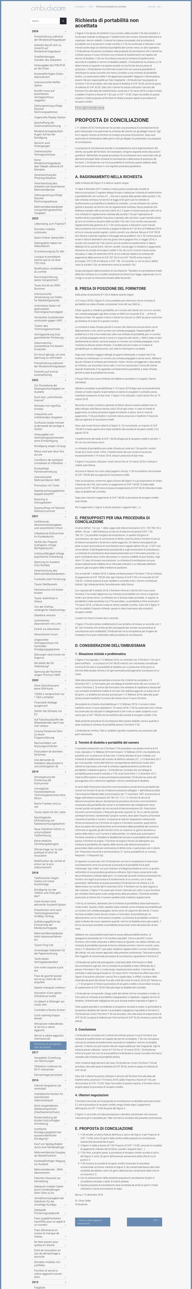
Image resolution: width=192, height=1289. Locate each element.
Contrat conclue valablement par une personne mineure (49, 1084)
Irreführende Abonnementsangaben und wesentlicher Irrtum (46, 376)
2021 (34, 369)
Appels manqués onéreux (46, 702)
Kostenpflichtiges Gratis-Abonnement (45, 64)
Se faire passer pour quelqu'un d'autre (48, 885)
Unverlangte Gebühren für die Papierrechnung (47, 679)
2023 (34, 152)
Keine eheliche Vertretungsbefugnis (43, 602)
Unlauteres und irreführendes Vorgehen (47, 296)
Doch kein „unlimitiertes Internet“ (49, 286)
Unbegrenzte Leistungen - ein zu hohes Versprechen (49, 1072)
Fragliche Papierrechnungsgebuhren (46, 915)
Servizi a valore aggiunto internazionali (45, 737)
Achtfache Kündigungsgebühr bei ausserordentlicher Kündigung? (49, 808)
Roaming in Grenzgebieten (46, 358)
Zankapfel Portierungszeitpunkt (48, 865)
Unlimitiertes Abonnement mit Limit (48, 450)
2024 (34, 31)
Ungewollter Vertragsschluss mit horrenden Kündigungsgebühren (49, 466)
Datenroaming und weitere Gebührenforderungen (46, 1204)
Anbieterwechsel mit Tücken (47, 1136)
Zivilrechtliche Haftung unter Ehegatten (47, 1263)
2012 (34, 1187)
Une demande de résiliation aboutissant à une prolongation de (48, 552)
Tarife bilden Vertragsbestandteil (49, 685)
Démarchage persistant (45, 769)
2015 (34, 910)
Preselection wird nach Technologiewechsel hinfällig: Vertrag (47, 650)
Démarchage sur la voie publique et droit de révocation (49, 609)
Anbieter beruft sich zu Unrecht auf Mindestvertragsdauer (48, 43)
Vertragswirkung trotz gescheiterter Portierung (45, 237)
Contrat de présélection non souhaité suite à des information (49, 976)
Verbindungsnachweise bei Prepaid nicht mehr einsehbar (47, 927)
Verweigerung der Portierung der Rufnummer (49, 564)
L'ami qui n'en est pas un (45, 1106)
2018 (91, 7)
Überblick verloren (42, 444)
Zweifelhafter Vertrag (44, 1017)
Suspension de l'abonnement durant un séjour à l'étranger (47, 1174)
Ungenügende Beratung (45, 1001)
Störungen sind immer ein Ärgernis (46, 473)
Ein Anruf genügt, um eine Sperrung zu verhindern (46, 251)
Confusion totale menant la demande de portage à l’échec (48, 303)
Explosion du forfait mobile (46, 1097)
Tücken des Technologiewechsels (49, 232)
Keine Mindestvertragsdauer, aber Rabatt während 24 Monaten (49, 118)
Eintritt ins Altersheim (44, 456)
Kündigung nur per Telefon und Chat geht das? (48, 634)
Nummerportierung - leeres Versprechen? (46, 197)
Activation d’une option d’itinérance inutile (44, 707)
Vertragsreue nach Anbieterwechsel (42, 1051)
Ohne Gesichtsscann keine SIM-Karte (49, 496)
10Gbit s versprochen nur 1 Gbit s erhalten (49, 503)
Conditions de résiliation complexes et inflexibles (45, 328)
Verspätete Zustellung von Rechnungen (46, 756)
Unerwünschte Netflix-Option (47, 70)
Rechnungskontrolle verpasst (47, 1222)
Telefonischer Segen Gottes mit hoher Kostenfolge (48, 627)
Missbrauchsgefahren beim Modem (47, 1044)
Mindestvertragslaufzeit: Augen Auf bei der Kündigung (48, 102)
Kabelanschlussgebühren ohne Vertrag (48, 1237)
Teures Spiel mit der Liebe (46, 582)
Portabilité (90, 108)
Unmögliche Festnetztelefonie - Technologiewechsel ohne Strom (49, 571)
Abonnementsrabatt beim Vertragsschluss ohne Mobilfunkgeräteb (46, 935)
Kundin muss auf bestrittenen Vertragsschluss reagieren (48, 76)
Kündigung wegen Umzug (46, 318)
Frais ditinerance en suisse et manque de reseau (47, 878)
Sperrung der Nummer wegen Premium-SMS (48, 485)
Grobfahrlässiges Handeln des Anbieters (48, 50)
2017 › (156, 1220)
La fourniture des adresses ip (47, 1101)
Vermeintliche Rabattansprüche (48, 1243)
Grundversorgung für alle (45, 178)
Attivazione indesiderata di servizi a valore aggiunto (49, 730)
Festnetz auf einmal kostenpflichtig (43, 265)
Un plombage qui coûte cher (47, 1162)
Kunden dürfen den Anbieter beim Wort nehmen (49, 1058)
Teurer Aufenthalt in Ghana (46, 432)
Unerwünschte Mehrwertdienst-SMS (48, 340)
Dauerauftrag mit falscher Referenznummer (46, 363)
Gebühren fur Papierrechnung (47, 1132)
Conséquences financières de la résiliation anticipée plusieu (49, 1091)
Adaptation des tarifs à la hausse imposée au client (49, 955)
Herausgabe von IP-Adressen (47, 921)
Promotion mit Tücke (44, 346)
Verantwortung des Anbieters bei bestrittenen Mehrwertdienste (49, 132)
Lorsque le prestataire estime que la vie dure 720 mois (49, 183)
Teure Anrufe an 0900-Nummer (48, 203)
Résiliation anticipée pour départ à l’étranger (49, 969)
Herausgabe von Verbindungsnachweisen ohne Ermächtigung (48, 311)
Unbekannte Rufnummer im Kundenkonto (47, 384)
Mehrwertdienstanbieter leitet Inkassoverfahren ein (47, 668)
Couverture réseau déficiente (47, 1141)
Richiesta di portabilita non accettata (46, 744)
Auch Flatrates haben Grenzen (48, 1227)
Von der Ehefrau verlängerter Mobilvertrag (47, 438)
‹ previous (151, 7)
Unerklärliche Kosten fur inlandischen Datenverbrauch (47, 784)
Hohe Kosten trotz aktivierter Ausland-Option (47, 641)
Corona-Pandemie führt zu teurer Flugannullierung (49, 529)
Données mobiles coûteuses (47, 161)
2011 (34, 1231)
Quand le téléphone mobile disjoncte (46, 1167)
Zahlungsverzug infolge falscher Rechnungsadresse (49, 83)
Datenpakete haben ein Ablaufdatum (44, 172)
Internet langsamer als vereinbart (49, 778)
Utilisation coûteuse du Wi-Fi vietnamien (47, 763)
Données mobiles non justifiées (48, 898)
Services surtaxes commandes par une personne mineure (48, 1111)
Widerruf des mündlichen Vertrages (45, 1027)
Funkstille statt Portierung (46, 419)
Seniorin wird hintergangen (46, 108)
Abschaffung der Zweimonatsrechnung (44, 95)
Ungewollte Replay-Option (46, 89)
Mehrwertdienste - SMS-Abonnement (45, 836)
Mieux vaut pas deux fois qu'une (49, 323)
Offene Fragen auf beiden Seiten (49, 1038)
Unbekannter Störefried (45, 1157)
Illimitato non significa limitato (48, 290)
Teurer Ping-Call (41, 674)
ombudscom (80, 7)
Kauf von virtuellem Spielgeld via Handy (49, 1216)
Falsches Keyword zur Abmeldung (44, 843)
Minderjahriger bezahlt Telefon (48, 1034)
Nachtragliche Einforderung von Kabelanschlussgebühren (48, 588)
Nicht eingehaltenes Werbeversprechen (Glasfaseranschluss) (44, 792)
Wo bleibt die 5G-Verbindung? (47, 479)
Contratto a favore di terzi (46, 720)
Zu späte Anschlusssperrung (47, 1006)
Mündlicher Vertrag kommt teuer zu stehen (49, 1249)
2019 (34, 559)
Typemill (76, 1285)
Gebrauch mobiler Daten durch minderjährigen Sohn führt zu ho (49, 850)
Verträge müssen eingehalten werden (47, 1193)
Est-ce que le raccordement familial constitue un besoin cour (49, 983)
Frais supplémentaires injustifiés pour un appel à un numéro (49, 871)
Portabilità (99, 108)
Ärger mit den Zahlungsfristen (48, 1199)
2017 (34, 751)
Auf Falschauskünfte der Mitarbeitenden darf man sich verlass (48, 521)
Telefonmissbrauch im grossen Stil (48, 1256)
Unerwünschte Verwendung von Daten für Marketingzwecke (49, 209)
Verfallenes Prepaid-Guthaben (48, 1269)
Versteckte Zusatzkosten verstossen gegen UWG (45, 225)
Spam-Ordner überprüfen (45, 166)
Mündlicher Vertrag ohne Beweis (49, 1022)
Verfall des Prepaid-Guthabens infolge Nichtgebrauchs (48, 392)
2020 (34, 491)
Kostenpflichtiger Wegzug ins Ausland (47, 829)
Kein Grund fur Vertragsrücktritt (48, 1211)
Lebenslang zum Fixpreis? (46, 157)
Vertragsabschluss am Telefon (48, 1145)
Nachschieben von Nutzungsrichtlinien (43, 536)
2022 (34, 271)
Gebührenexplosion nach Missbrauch (45, 1151)
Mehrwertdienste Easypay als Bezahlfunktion (47, 822)
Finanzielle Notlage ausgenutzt (48, 509)
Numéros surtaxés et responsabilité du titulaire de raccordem (47, 1120)
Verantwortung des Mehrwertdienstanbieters (46, 413)
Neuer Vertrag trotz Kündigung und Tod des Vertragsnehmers (48, 1011)
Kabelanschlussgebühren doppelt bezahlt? (49, 352)
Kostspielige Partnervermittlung (48, 334)
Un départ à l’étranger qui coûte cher (48, 714)
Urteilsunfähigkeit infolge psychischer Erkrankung (45, 399)
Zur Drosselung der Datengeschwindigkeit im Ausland (46, 278)
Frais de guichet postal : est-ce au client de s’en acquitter (49, 695)
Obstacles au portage (44, 1078)
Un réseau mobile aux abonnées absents (49, 962)
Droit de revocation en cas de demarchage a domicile (47, 892)
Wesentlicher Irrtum (43, 460)
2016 (34, 774)
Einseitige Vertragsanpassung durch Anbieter (48, 995)
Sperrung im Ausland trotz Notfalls (46, 406)
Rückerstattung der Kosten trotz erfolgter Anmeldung (49, 800)
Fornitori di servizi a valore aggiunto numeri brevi (46, 904)
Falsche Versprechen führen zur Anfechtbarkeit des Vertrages (49, 1065)
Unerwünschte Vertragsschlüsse (49, 112)
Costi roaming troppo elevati (47, 725)
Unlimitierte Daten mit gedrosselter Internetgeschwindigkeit (45, 217)
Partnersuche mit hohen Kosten (49, 428)
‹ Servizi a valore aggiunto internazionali (89, 1222)
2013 (34, 1127)
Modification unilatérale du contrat (46, 190)
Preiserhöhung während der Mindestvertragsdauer (47, 36)
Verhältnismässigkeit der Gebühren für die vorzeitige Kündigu (46, 858)
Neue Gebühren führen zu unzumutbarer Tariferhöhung (47, 595)
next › (159, 7)
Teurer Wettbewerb (43, 423)
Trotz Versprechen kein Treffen (48, 950)
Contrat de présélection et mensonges (46, 1181)
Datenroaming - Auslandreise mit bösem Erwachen (49, 244)
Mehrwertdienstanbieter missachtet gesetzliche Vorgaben (49, 146)
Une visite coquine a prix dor (47, 690)
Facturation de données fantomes (45, 543)
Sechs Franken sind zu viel (46, 577)
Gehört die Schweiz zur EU (46, 514)
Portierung (80, 108)
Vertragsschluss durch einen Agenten (47, 943)
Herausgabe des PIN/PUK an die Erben (49, 57)
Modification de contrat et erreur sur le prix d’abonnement (49, 616)
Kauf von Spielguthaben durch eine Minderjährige (48, 815)
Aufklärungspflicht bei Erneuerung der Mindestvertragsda (44, 660)
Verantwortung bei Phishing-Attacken (47, 125)
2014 (34, 989)
